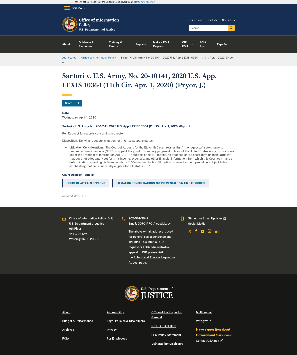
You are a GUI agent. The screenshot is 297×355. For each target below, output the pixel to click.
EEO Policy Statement (166, 335)
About (66, 312)
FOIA (65, 338)
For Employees (117, 338)
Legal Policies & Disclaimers (126, 321)
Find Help (212, 20)
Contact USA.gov (210, 340)
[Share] (72, 103)
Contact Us (228, 20)
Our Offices (195, 20)
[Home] (91, 31)
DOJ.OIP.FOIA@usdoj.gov (154, 223)
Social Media (196, 223)
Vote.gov (204, 321)
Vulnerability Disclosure (167, 343)
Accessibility (115, 312)
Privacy (112, 329)
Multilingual (204, 312)
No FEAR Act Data (163, 326)
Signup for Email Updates (207, 218)
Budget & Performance (77, 321)
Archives (68, 329)
